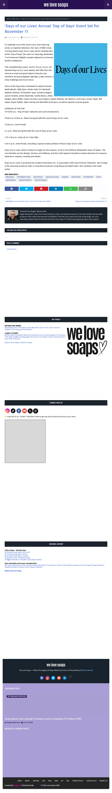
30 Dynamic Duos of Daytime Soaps (17, 558)
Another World (22, 335)
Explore (36, 781)
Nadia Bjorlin (11, 180)
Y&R (67, 781)
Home (9, 19)
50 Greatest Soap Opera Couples (17, 556)
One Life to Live (36, 337)
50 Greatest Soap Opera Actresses (17, 552)
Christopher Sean (23, 177)
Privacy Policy (77, 781)
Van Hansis (51, 565)
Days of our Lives (52, 177)
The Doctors (61, 335)
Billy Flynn (16, 19)
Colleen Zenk (61, 565)
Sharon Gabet (86, 565)
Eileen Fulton (24, 567)
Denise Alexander (39, 565)
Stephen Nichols (25, 180)
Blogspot (17, 785)
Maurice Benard (36, 567)
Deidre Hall (76, 177)
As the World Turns (36, 335)
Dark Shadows (50, 335)
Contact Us (103, 781)
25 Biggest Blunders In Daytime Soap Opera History (23, 560)
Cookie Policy (91, 781)
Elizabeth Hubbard (11, 567)
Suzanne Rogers (41, 180)
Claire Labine (26, 565)
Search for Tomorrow (12, 339)
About (27, 781)
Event (99, 177)
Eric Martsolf (88, 177)
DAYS (56, 781)
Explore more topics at (18, 342)
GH (62, 781)
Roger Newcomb (13, 37)
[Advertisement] (25, 378)
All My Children (10, 335)
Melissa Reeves (73, 565)
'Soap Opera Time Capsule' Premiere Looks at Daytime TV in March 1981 (43, 718)
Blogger (37, 785)
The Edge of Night (12, 337)
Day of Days (38, 177)
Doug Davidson (97, 565)
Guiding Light (24, 337)
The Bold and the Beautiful (29, 328)
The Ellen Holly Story (12, 565)
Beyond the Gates (11, 328)
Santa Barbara (59, 337)
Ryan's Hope (47, 337)
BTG (43, 781)
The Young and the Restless (22, 329)
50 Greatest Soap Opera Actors (16, 554)
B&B (49, 781)
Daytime (65, 177)
